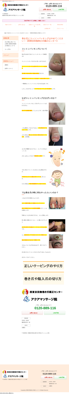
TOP (5, 33)
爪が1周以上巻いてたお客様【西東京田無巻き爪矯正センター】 (10, 43)
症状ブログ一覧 (47, 24)
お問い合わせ (21, 24)
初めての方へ (8, 24)
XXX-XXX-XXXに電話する (6, 393)
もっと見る (8, 49)
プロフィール (60, 28)
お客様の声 (47, 28)
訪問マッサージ (9, 68)
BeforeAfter (60, 24)
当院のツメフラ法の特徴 (34, 25)
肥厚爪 (6, 65)
